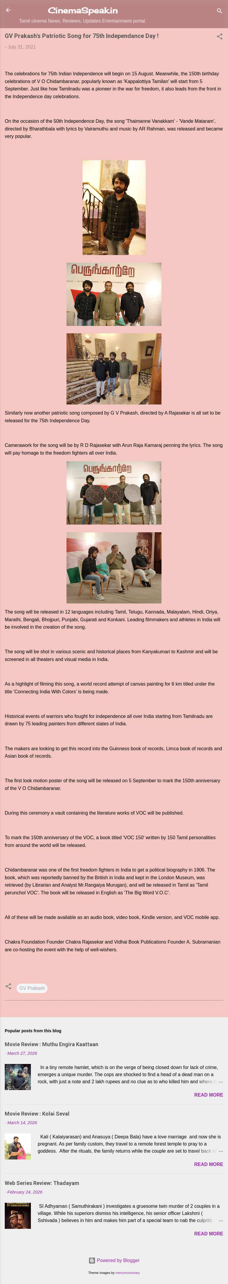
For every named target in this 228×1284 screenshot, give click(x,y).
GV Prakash (32, 988)
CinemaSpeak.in (83, 10)
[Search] (219, 12)
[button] (219, 37)
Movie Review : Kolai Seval (37, 1114)
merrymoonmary (127, 1273)
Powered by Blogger (114, 1260)
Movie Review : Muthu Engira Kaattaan (51, 1044)
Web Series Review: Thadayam (42, 1183)
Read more (208, 1094)
